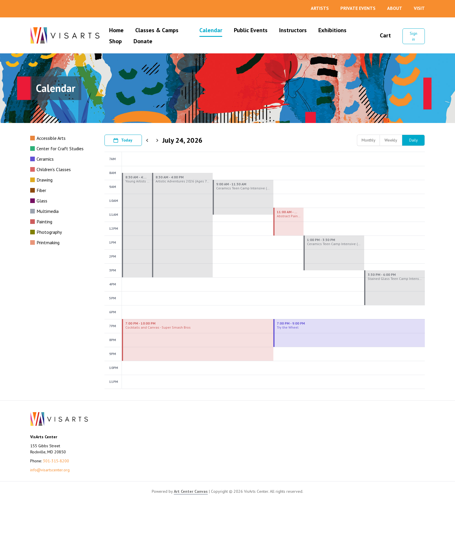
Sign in (413, 36)
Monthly (368, 140)
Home (116, 30)
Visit (419, 8)
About (394, 8)
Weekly (390, 140)
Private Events (357, 8)
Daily (413, 140)
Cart (381, 35)
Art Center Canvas (191, 534)
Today (122, 140)
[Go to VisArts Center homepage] (65, 35)
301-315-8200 (56, 504)
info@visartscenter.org (50, 513)
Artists (320, 8)
